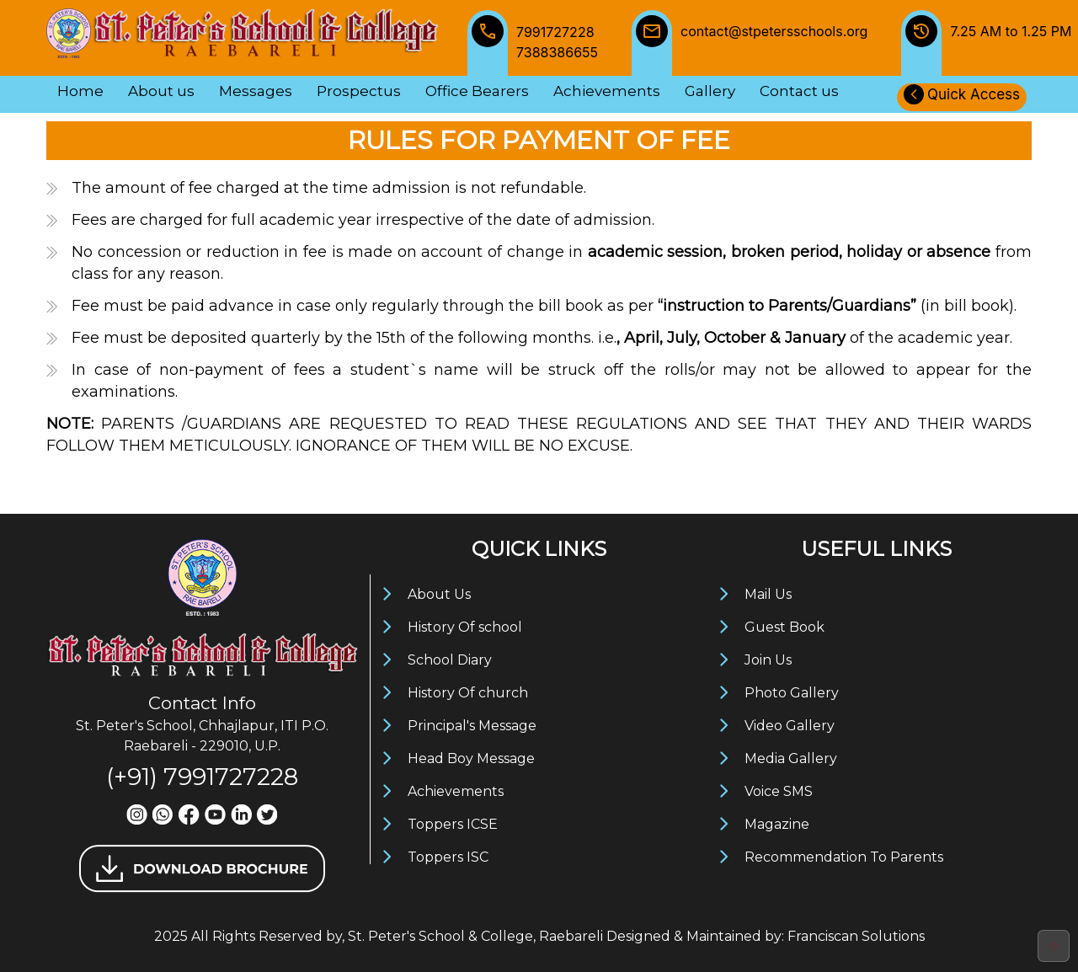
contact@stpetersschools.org (749, 43)
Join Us (768, 660)
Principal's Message (472, 726)
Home (80, 91)
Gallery (710, 91)
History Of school (465, 627)
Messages (255, 91)
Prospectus (359, 91)
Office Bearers (477, 91)
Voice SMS (778, 791)
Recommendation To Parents (843, 857)
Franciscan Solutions (856, 936)
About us (161, 91)
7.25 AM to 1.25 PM (986, 43)
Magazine (776, 824)
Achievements (606, 91)
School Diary (450, 660)
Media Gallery (790, 758)
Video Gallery (789, 726)
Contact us (799, 91)
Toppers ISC (448, 857)
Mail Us (768, 594)
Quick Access (962, 94)
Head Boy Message (471, 758)
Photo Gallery (791, 693)
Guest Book (784, 627)
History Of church (468, 693)
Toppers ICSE (453, 824)
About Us (439, 594)
